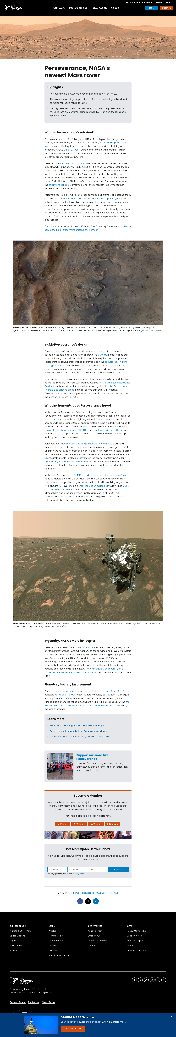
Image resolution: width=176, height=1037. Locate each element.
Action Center (95, 931)
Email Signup (94, 935)
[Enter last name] (78, 869)
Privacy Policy (79, 874)
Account (146, 2)
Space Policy (16, 945)
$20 (96, 823)
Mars (69, 139)
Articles (52, 931)
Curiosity (102, 354)
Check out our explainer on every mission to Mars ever (80, 736)
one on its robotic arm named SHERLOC (66, 430)
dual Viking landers (59, 184)
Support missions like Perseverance (92, 757)
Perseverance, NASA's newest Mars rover (100, 892)
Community (132, 2)
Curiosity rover (71, 149)
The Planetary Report (59, 955)
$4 (62, 823)
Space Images (56, 940)
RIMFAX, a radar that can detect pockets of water (101, 475)
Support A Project (135, 935)
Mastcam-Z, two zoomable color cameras (67, 461)
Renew (157, 2)
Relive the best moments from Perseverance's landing (79, 731)
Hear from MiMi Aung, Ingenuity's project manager (77, 725)
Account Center (18, 1002)
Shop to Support (135, 940)
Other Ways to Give (136, 950)
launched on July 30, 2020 (74, 163)
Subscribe (118, 869)
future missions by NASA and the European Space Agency (91, 198)
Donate (166, 7)
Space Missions (17, 935)
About (115, 8)
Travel (130, 945)
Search (168, 2)
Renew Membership (136, 931)
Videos (52, 945)
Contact (92, 945)
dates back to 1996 (65, 694)
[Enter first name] (57, 869)
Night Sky (14, 940)
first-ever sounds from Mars (107, 691)
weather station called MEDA (94, 485)
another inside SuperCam (108, 430)
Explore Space (78, 8)
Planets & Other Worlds (21, 931)
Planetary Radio (57, 935)
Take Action (99, 8)
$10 (79, 823)
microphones (69, 691)
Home (76, 892)
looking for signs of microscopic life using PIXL (87, 443)
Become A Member (97, 940)
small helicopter (87, 647)
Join (151, 7)
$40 (112, 823)
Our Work (59, 8)
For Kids (13, 950)
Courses (53, 950)
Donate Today (73, 1028)
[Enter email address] (98, 869)
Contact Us (33, 1002)
